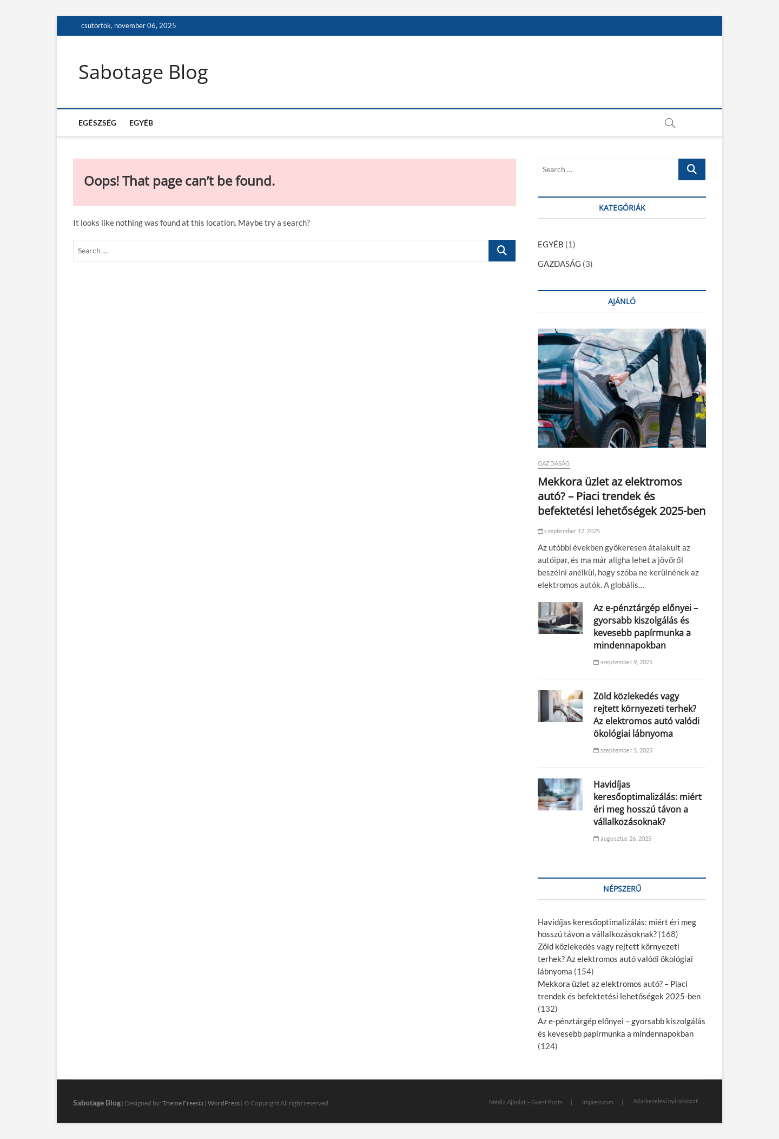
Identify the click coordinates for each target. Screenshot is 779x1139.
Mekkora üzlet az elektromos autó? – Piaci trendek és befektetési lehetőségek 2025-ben (621, 496)
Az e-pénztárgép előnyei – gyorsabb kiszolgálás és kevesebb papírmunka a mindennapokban (645, 626)
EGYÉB (141, 122)
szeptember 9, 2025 (622, 661)
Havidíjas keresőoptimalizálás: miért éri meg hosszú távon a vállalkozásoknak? (647, 803)
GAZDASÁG (559, 264)
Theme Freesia (182, 1103)
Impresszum (597, 1101)
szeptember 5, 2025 (622, 750)
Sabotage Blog (143, 72)
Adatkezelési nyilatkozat (665, 1100)
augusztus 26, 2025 (622, 838)
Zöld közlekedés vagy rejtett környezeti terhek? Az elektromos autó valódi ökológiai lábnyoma (646, 714)
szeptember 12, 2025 (569, 530)
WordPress (224, 1103)
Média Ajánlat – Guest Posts (526, 1101)
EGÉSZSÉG (97, 122)
